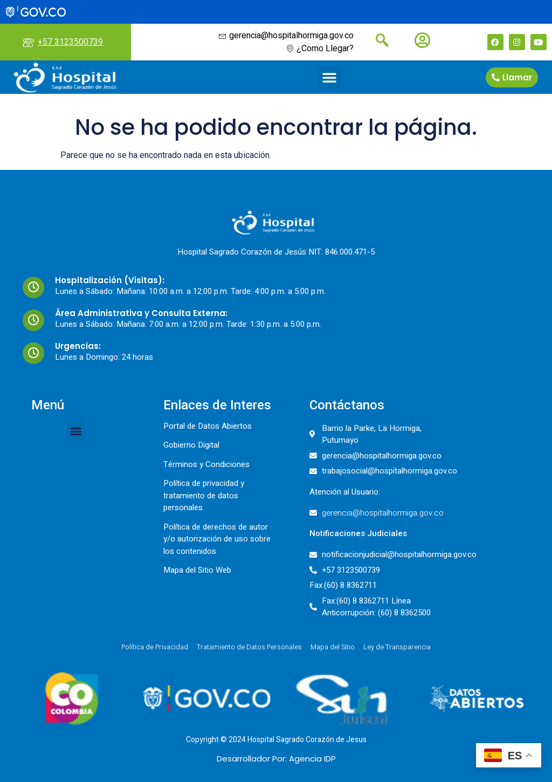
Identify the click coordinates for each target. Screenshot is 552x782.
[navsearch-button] (378, 41)
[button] (329, 77)
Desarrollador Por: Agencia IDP (276, 758)
